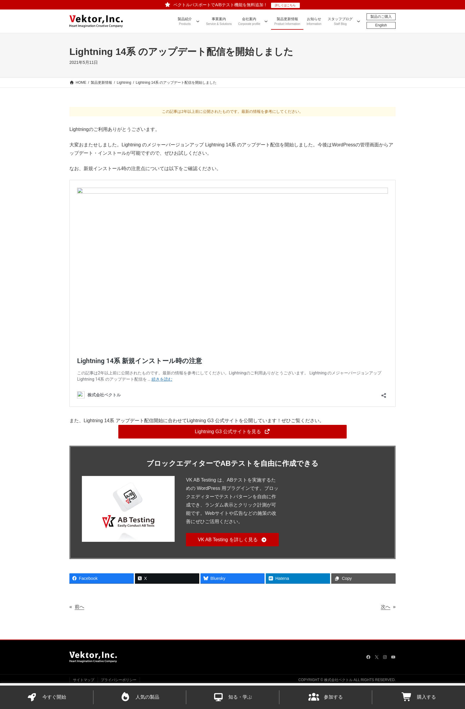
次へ (385, 606)
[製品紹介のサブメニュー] (198, 21)
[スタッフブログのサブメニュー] (358, 21)
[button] (232, 431)
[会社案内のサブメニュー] (266, 21)
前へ (79, 606)
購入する (419, 697)
